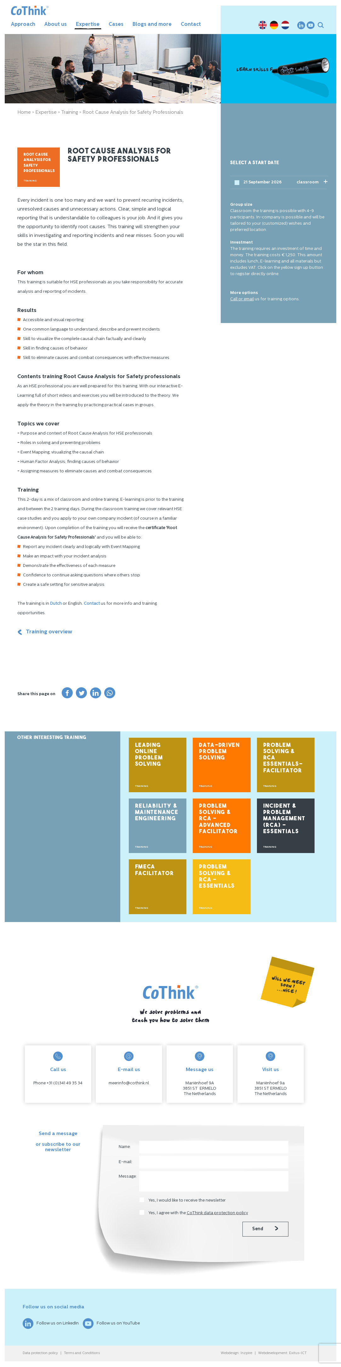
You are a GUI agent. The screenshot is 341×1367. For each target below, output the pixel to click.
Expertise (87, 24)
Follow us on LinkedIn (51, 1323)
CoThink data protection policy (217, 1213)
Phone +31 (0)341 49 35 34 (57, 1083)
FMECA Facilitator (154, 870)
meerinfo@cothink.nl (129, 1083)
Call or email (242, 299)
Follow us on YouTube (111, 1323)
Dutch (56, 604)
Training (69, 112)
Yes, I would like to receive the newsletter (187, 1200)
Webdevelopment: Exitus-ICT (282, 1353)
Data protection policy (40, 1353)
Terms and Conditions (82, 1353)
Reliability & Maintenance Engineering (157, 812)
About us (55, 24)
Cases (116, 24)
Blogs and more (152, 24)
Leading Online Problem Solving (149, 755)
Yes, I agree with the (198, 1213)
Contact (191, 24)
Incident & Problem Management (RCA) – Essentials (284, 819)
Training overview (44, 632)
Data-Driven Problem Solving (219, 751)
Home (24, 112)
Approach (23, 24)
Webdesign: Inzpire (236, 1353)
